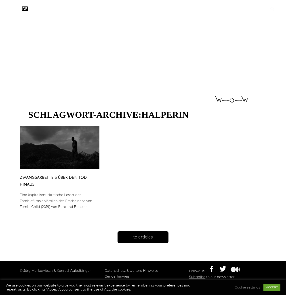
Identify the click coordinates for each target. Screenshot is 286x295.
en (16, 9)
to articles (143, 237)
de (24, 9)
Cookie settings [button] (247, 287)
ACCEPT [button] (272, 287)
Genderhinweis (117, 276)
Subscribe (197, 277)
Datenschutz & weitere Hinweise (131, 271)
